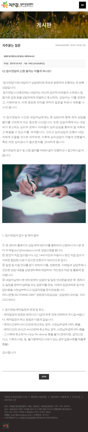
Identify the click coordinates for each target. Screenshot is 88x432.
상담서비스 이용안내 (59, 397)
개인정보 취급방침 (39, 397)
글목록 (44, 377)
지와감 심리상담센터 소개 (15, 397)
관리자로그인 (10, 400)
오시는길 (76, 397)
